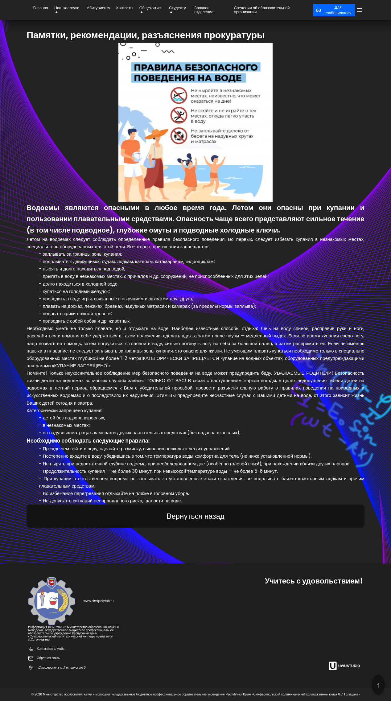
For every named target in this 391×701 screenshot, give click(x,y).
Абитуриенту (98, 7)
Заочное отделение (203, 9)
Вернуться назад (195, 516)
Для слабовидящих (334, 10)
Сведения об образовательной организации (262, 9)
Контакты (124, 7)
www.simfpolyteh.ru (98, 601)
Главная (40, 7)
